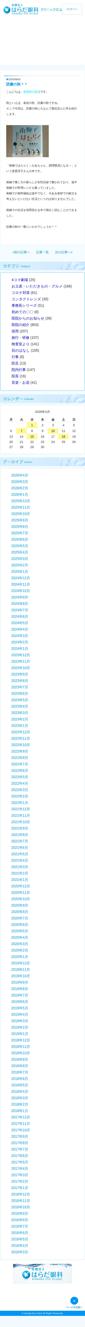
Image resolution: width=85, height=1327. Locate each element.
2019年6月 (19, 1002)
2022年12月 (20, 732)
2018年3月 (19, 1098)
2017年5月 (19, 1162)
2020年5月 (19, 931)
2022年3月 (19, 790)
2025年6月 (19, 539)
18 (63, 436)
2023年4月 (19, 706)
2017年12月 (20, 1117)
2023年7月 (19, 687)
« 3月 (18, 412)
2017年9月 (19, 1136)
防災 (15, 363)
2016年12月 (20, 1194)
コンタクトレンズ (26, 299)
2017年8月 (19, 1143)
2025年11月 (20, 507)
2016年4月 (19, 1246)
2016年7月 (19, 1226)
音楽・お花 (20, 382)
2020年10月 (20, 899)
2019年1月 (19, 1034)
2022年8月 (19, 758)
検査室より (21, 344)
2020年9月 (19, 905)
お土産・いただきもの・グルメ (37, 286)
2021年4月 (19, 860)
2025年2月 (19, 565)
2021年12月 (20, 809)
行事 (15, 357)
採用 (15, 331)
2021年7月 (19, 841)
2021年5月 (19, 854)
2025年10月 (20, 514)
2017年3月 (19, 1175)
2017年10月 (20, 1130)
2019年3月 (19, 1021)
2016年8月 (19, 1220)
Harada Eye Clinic (33, 1313)
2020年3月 (19, 944)
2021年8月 (19, 835)
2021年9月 (19, 828)
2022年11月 (20, 738)
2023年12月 (20, 655)
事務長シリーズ (24, 305)
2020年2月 (19, 950)
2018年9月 (19, 1059)
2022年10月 (20, 745)
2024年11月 (20, 584)
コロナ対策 (21, 293)
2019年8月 (19, 989)
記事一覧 (42, 252)
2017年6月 (19, 1156)
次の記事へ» (64, 252)
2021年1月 (19, 880)
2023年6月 (19, 693)
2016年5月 (19, 1239)
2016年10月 (20, 1207)
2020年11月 (20, 892)
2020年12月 (20, 886)
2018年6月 (19, 1079)
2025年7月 (19, 533)
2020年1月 (19, 957)
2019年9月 (19, 982)
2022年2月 (19, 796)
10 (53, 431)
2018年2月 (19, 1104)
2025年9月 (19, 520)
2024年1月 (19, 649)
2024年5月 (19, 623)
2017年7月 (19, 1149)
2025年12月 (20, 501)
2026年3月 (19, 482)
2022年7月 (19, 764)
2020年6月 (19, 925)
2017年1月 (19, 1188)
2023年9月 (19, 674)
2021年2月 (19, 873)
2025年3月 (19, 559)
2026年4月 (19, 475)
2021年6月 (19, 848)
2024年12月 (20, 578)
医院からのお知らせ (28, 318)
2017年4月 (19, 1169)
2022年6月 (19, 770)
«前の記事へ (21, 252)
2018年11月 (20, 1047)
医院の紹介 (20, 325)
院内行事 (19, 370)
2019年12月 (20, 963)
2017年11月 (20, 1124)
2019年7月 (19, 995)
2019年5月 (19, 1008)
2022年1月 (19, 803)
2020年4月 (19, 937)
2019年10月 (20, 976)
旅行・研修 (20, 338)
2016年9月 (19, 1213)
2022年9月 (19, 751)
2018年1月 (19, 1111)
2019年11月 (20, 969)
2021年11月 (20, 815)
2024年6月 (19, 616)
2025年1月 (19, 571)
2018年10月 (20, 1053)
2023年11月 (20, 661)
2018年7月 (19, 1072)
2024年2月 (19, 642)
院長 (15, 376)
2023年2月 (19, 719)
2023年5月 (19, 700)
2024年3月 (19, 636)
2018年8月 (19, 1066)
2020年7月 (19, 918)
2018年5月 (19, 1085)
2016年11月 (20, 1201)
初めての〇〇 (22, 312)
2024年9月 (19, 597)
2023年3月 (19, 713)
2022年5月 (19, 777)
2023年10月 (20, 668)
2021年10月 (20, 822)
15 (32, 436)
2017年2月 (19, 1181)
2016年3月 (19, 1252)
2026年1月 (19, 494)
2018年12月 (20, 1040)
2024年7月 (19, 610)
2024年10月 (20, 591)
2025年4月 (19, 552)
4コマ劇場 (20, 280)
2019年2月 (19, 1027)
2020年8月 (19, 912)
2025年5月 (19, 546)
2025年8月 (19, 527)
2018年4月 (19, 1091)
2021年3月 (19, 867)
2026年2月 (19, 488)
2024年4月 (19, 629)
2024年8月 (19, 604)
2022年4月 (19, 783)
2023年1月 (19, 726)
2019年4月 (19, 1014)
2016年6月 (19, 1233)
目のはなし (21, 350)
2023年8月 (19, 681)
